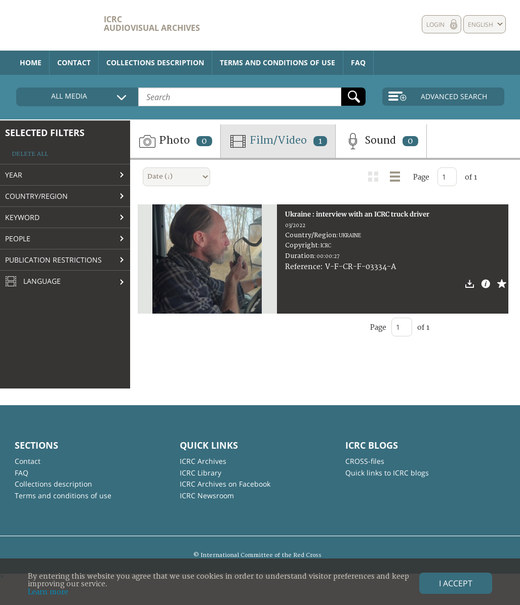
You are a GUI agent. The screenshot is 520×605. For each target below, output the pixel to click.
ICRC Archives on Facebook (225, 484)
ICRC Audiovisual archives (152, 23)
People (17, 238)
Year (13, 175)
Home (31, 62)
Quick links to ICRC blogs (387, 473)
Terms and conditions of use (277, 62)
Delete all (30, 154)
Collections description (155, 62)
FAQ (358, 62)
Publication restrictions (53, 260)
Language (33, 282)
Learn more (48, 592)
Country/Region (36, 196)
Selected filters (45, 132)
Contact (74, 62)
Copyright (301, 245)
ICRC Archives (203, 461)
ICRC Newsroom (207, 495)
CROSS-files (364, 461)
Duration (299, 256)
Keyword (22, 217)
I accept (455, 583)
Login (435, 24)
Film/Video (278, 141)
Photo (175, 141)
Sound (381, 141)
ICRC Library (200, 473)
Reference (303, 267)
